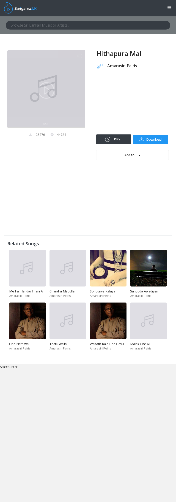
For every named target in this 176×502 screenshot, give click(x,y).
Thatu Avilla (58, 344)
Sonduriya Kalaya (102, 291)
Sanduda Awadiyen (144, 291)
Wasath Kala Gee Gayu (107, 344)
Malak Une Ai (140, 344)
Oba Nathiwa (19, 344)
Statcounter (8, 367)
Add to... (131, 155)
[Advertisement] (132, 104)
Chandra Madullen (63, 291)
